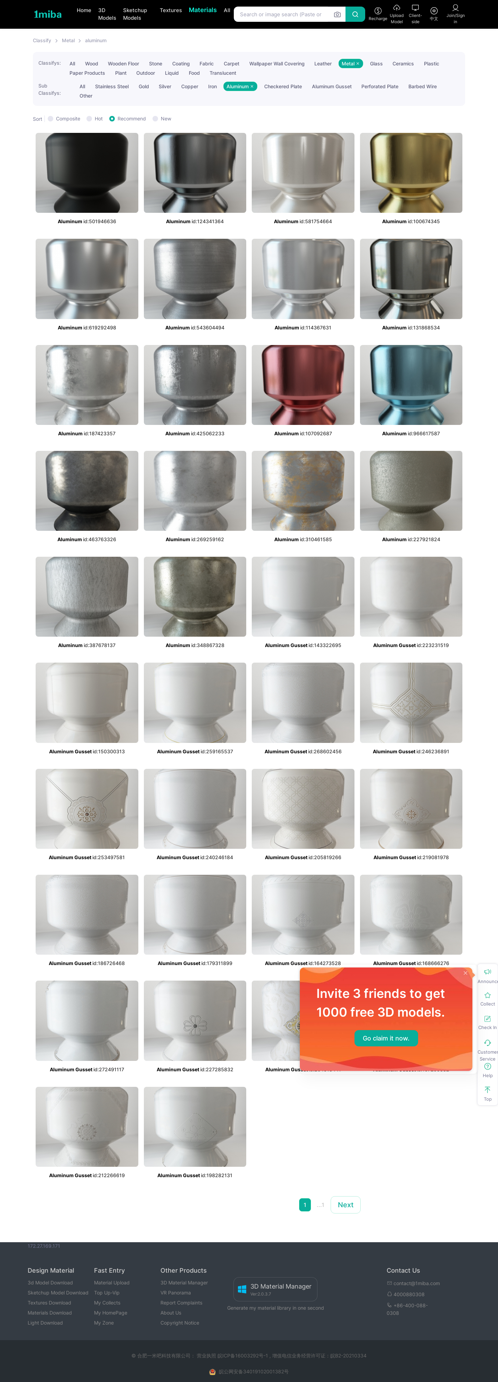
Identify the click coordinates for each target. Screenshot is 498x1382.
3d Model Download (50, 1282)
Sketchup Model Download (58, 1292)
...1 (320, 1204)
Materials (203, 9)
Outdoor (145, 73)
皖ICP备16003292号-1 (243, 1355)
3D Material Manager (184, 1282)
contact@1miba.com (413, 1283)
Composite (68, 118)
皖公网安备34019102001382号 (254, 1371)
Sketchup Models (135, 14)
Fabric (207, 63)
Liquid (172, 73)
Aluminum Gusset (332, 86)
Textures (171, 10)
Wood (91, 63)
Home (84, 10)
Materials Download (50, 1313)
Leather (323, 63)
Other (86, 96)
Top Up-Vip (107, 1292)
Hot (99, 118)
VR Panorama (175, 1292)
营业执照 (207, 1355)
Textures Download (49, 1303)
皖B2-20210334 (348, 1355)
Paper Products (87, 73)
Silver (165, 86)
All (227, 10)
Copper (189, 86)
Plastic (431, 63)
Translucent (223, 73)
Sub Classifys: (49, 89)
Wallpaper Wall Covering (277, 63)
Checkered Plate (283, 86)
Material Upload (112, 1282)
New (166, 118)
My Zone (104, 1323)
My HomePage (110, 1313)
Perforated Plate (379, 86)
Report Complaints (181, 1303)
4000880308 (406, 1294)
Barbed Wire (422, 86)
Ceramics (403, 63)
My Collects (107, 1303)
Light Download (45, 1323)
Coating (181, 63)
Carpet (231, 63)
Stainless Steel (112, 86)
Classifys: (49, 63)
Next (345, 1205)
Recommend (132, 118)
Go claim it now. (386, 1038)
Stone (155, 63)
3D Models (107, 14)
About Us (170, 1313)
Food (194, 73)
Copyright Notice (179, 1323)
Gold (144, 86)
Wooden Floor (123, 63)
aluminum (96, 40)
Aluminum (240, 86)
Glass (376, 63)
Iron (212, 86)
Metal (68, 40)
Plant (121, 73)
